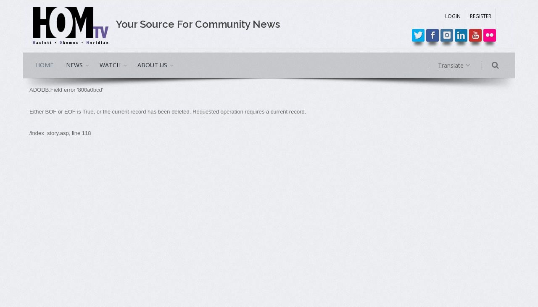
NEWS (74, 65)
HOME (44, 65)
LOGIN (453, 16)
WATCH (110, 65)
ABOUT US (152, 65)
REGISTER (480, 16)
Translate (465, 65)
